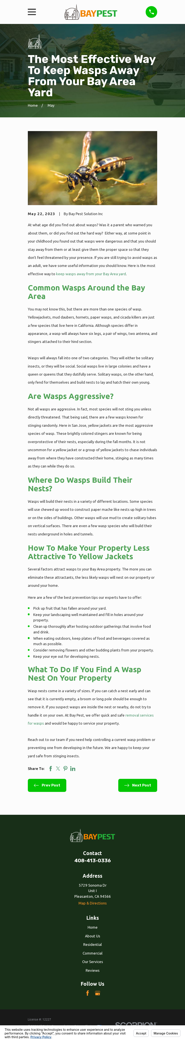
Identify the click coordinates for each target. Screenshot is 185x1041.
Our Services (92, 962)
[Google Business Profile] (97, 993)
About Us (92, 936)
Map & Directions (92, 903)
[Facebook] (87, 993)
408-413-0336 (92, 861)
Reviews (93, 970)
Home (93, 927)
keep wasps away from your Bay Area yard (91, 274)
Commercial (92, 953)
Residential (92, 944)
